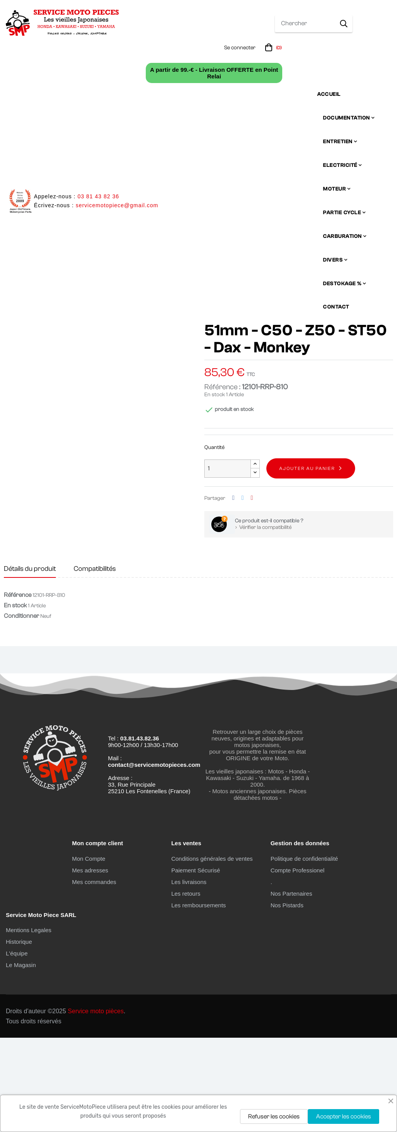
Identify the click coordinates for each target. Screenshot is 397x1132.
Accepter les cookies (343, 1116)
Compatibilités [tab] (95, 663)
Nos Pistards (287, 999)
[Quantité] (227, 563)
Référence (17, 689)
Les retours (185, 987)
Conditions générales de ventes (212, 952)
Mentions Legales (29, 1024)
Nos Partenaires (291, 987)
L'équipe (17, 1047)
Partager (233, 592)
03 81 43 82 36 (98, 196)
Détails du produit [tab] (30, 663)
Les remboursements (198, 999)
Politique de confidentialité (304, 952)
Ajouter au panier (307, 562)
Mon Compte (88, 952)
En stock (214, 489)
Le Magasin (21, 1059)
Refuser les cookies (274, 1116)
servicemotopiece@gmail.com (117, 205)
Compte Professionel (298, 964)
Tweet (243, 592)
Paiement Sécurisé (195, 964)
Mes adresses (90, 964)
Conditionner (21, 710)
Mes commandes (94, 976)
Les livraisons (189, 976)
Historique (19, 1036)
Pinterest (252, 592)
